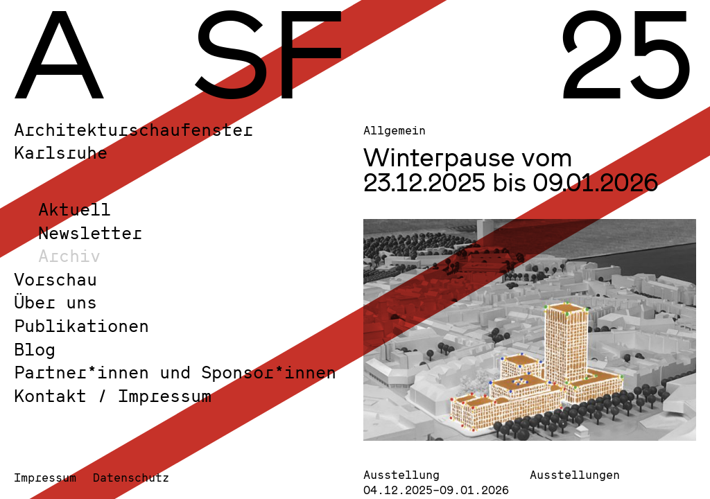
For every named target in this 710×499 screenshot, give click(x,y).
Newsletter (90, 232)
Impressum (45, 477)
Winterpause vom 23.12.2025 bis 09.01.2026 (511, 169)
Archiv (69, 255)
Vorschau (55, 279)
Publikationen (81, 325)
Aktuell (74, 209)
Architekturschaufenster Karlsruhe (133, 141)
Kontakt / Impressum (112, 395)
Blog (34, 349)
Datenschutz (131, 477)
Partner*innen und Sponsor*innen (175, 372)
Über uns (55, 302)
